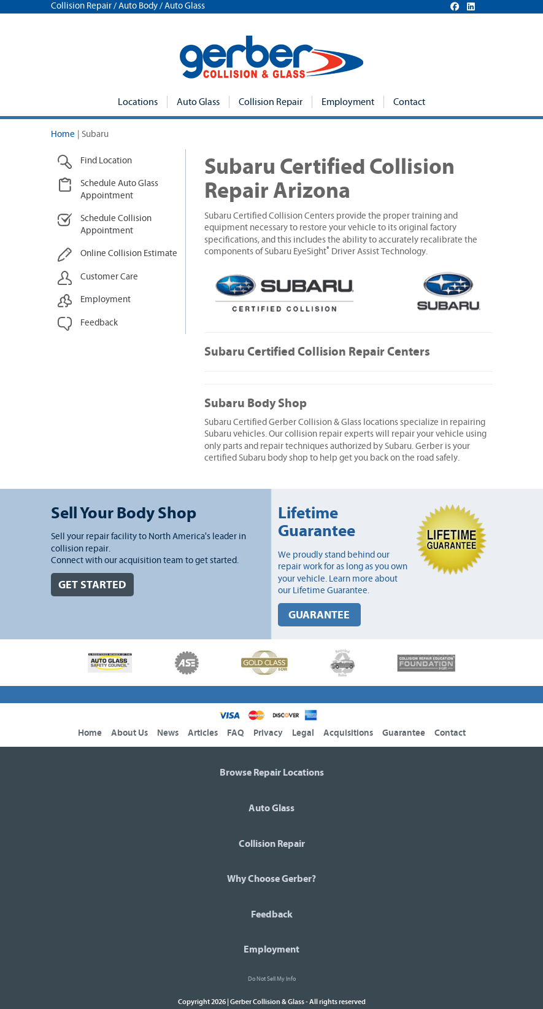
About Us (129, 733)
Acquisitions (348, 733)
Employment (348, 102)
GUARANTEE (319, 615)
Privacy (268, 733)
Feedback (272, 914)
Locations (138, 102)
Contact (409, 102)
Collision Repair (270, 102)
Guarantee (403, 733)
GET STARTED (92, 585)
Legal (303, 733)
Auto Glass (198, 102)
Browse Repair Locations (272, 772)
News (168, 733)
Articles (203, 733)
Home (63, 134)
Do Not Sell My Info (272, 979)
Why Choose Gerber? (271, 878)
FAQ (235, 733)
